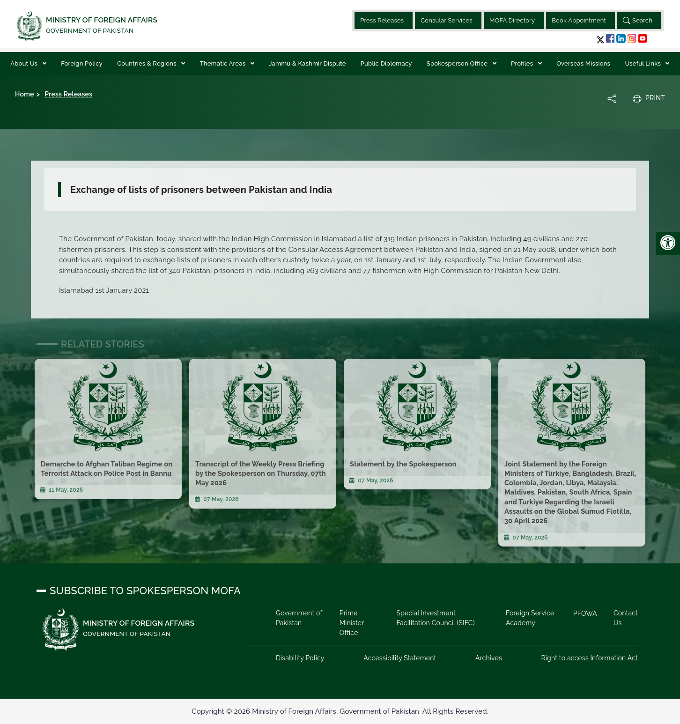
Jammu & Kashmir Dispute (307, 63)
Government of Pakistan (299, 618)
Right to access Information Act (589, 658)
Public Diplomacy (386, 63)
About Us (24, 63)
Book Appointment (579, 20)
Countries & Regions (147, 63)
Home (24, 94)
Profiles (523, 63)
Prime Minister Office (352, 622)
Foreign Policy (82, 63)
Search (637, 20)
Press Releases (382, 20)
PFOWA (585, 613)
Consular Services (447, 20)
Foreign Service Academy (530, 618)
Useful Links (643, 63)
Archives (488, 658)
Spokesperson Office (458, 63)
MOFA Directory (512, 20)
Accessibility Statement (399, 658)
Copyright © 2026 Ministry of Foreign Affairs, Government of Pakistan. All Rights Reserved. (340, 711)
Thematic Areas (223, 63)
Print (648, 98)
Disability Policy (300, 658)
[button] (600, 39)
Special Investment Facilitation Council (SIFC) (435, 618)
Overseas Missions (583, 63)
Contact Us (625, 618)
